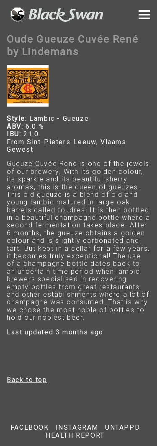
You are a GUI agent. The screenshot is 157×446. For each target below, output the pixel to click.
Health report (75, 435)
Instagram (77, 427)
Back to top (27, 380)
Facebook (29, 427)
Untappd (122, 427)
